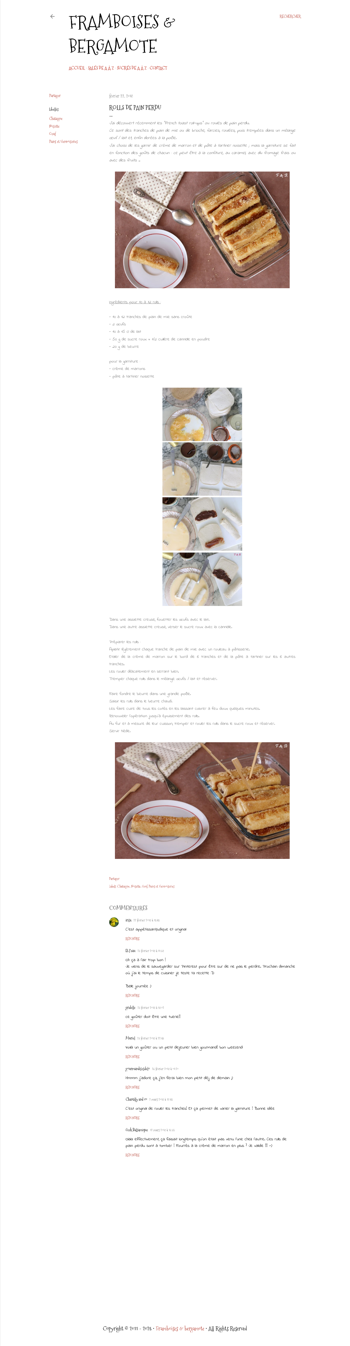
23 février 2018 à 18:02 (151, 1008)
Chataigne (56, 118)
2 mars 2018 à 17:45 (161, 1099)
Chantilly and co (136, 1099)
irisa (128, 920)
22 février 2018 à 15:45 (146, 920)
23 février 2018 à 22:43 (150, 1038)
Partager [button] (55, 95)
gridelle (130, 1007)
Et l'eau (130, 950)
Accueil (77, 68)
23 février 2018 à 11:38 (151, 951)
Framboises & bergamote (122, 34)
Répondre (133, 939)
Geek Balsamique (137, 1130)
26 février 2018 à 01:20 (165, 1069)
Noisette (54, 126)
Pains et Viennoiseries (63, 141)
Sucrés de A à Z (132, 68)
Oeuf (52, 134)
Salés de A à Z (101, 68)
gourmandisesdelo (138, 1068)
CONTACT (158, 68)
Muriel (130, 1038)
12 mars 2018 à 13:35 (162, 1130)
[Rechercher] (290, 16)
